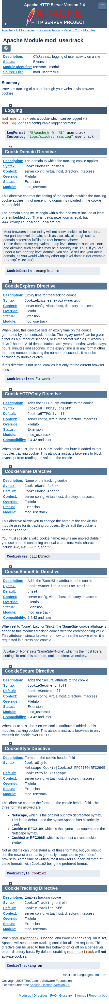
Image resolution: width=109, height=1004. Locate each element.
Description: (13, 56)
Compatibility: (14, 440)
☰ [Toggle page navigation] (102, 6)
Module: (9, 187)
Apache (7, 30)
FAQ (53, 995)
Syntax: (9, 166)
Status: (9, 62)
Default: (9, 414)
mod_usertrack (15, 119)
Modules (89, 30)
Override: (10, 176)
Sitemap (80, 995)
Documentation (49, 30)
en (97, 975)
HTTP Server (25, 30)
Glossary (65, 995)
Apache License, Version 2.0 (50, 985)
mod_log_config (16, 123)
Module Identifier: (17, 67)
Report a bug (98, 995)
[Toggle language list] (6, 48)
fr (105, 975)
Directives (40, 995)
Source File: (13, 72)
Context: (10, 171)
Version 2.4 (72, 30)
